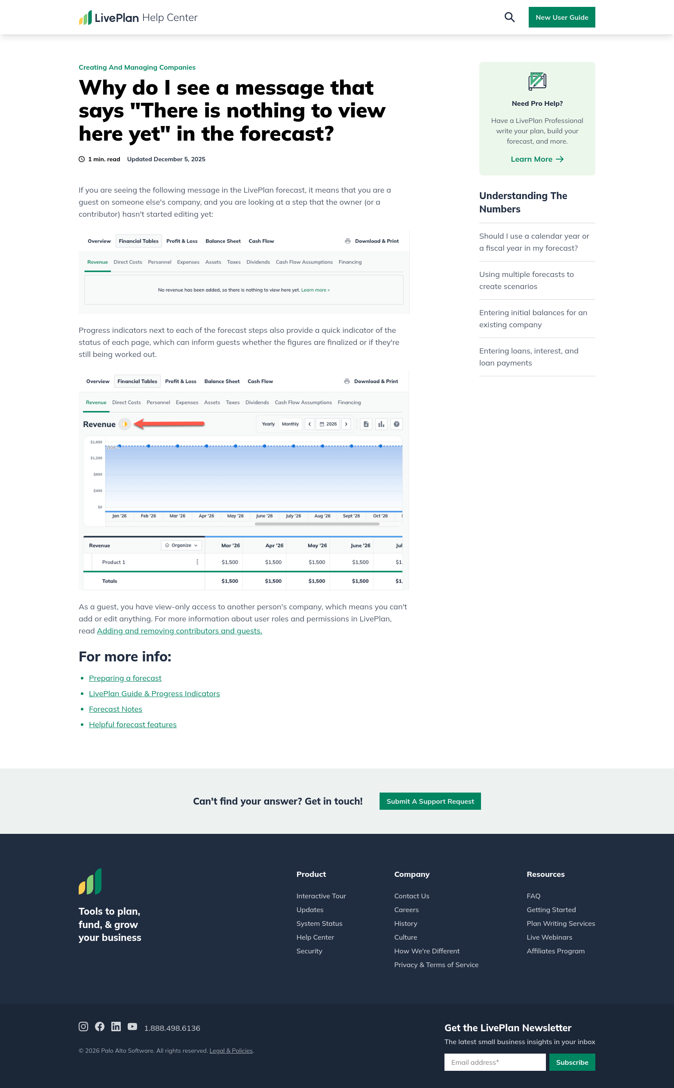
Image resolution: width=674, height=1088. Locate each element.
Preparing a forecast (125, 678)
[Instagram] (83, 1028)
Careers (406, 909)
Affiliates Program (556, 951)
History (405, 923)
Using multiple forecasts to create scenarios (526, 280)
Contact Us (411, 895)
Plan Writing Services (561, 923)
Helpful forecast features (133, 724)
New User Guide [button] (562, 17)
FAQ (534, 895)
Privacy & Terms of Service (436, 964)
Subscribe (572, 1062)
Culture (405, 937)
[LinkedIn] (116, 1028)
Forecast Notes (115, 709)
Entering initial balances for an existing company (533, 318)
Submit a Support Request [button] (430, 801)
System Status (320, 923)
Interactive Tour (321, 895)
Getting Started (551, 909)
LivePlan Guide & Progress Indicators (154, 693)
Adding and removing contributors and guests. (179, 631)
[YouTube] (132, 1028)
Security (309, 951)
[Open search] (510, 17)
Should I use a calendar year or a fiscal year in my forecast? (534, 242)
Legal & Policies (231, 1050)
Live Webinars (550, 937)
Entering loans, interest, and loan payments (529, 357)
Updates (310, 909)
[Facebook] (99, 1028)
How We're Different (427, 951)
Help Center (315, 937)
